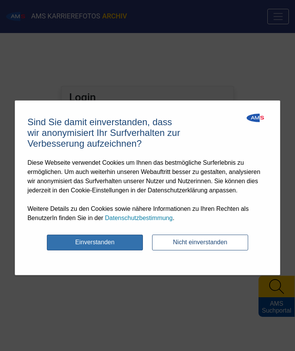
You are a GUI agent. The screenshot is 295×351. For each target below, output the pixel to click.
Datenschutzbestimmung (138, 218)
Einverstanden (94, 242)
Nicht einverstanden (200, 242)
